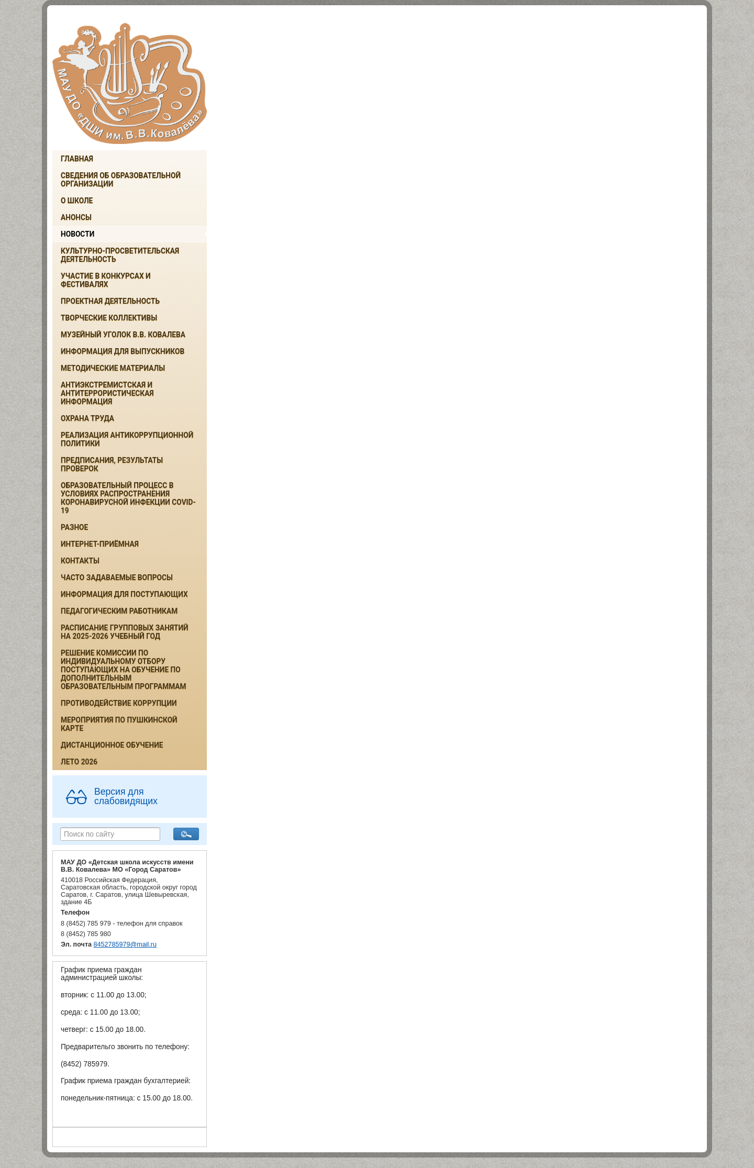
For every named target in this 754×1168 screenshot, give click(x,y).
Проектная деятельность (110, 301)
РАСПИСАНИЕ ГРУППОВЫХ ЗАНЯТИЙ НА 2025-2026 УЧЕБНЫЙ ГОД (124, 632)
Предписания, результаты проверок (112, 464)
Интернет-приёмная (100, 544)
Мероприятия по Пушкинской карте (119, 724)
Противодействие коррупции (119, 703)
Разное (74, 527)
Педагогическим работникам (119, 611)
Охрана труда (87, 418)
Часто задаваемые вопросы (117, 577)
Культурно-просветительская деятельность (120, 255)
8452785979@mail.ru (125, 944)
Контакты (80, 561)
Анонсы (76, 217)
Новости (77, 234)
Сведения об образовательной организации (121, 179)
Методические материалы (113, 368)
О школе (77, 200)
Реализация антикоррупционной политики (127, 439)
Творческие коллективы (109, 318)
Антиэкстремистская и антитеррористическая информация (107, 393)
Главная (77, 158)
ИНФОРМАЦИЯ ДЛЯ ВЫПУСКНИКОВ (122, 351)
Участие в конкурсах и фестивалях (106, 280)
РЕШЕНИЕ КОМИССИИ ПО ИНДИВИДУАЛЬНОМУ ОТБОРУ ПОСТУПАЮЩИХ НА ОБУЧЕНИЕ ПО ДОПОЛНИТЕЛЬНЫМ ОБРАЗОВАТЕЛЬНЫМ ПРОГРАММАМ (123, 670)
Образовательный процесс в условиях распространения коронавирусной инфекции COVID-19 (128, 498)
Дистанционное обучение (112, 745)
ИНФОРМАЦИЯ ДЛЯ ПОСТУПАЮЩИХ (124, 594)
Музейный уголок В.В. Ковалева (123, 334)
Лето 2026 (79, 762)
